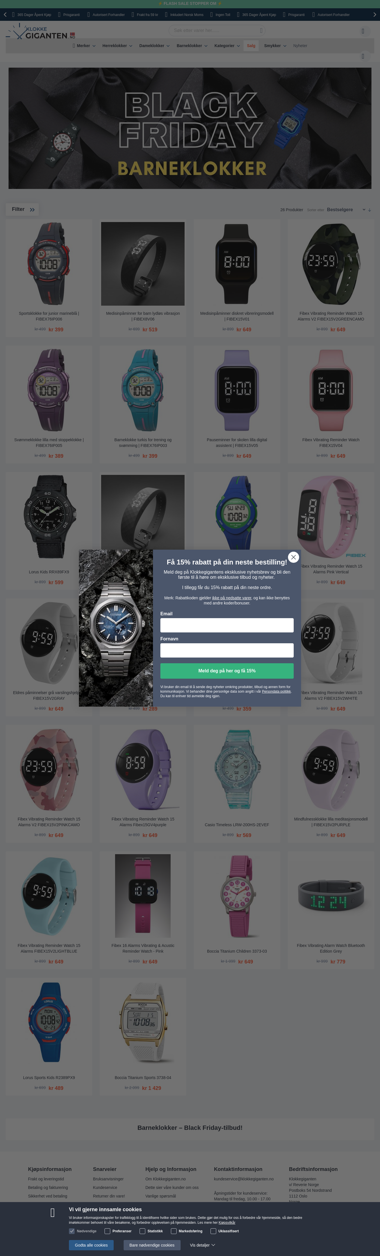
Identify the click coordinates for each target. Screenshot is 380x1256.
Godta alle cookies (91, 1245)
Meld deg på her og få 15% (227, 670)
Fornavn (169, 638)
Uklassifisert (228, 1231)
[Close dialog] (293, 557)
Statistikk (155, 1231)
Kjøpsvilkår (227, 1223)
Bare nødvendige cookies (152, 1245)
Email (166, 613)
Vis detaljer (200, 1245)
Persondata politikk (276, 691)
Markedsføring (191, 1231)
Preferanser (122, 1231)
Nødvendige (87, 1231)
